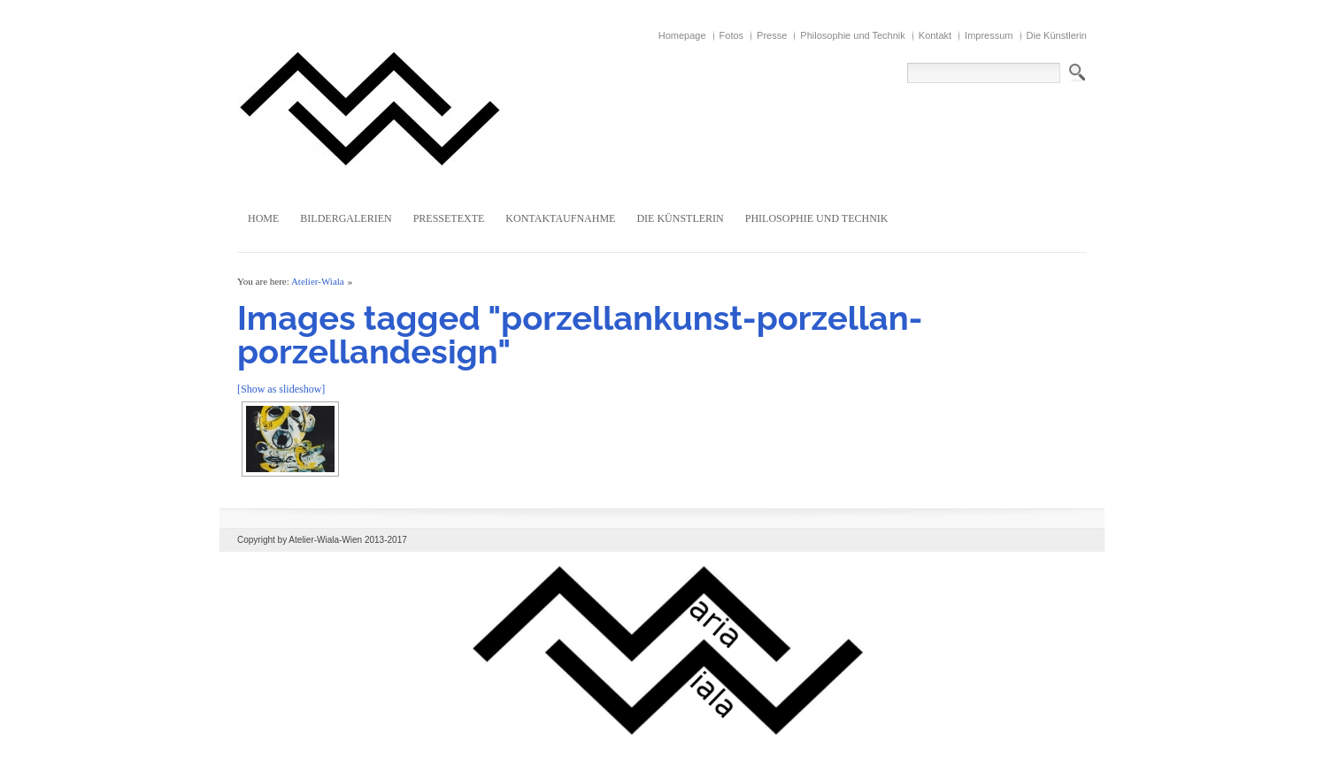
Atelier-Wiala (317, 281)
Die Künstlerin (1057, 35)
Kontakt (935, 35)
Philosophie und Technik (852, 35)
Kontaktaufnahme (560, 218)
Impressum (988, 35)
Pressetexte (449, 218)
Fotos (732, 35)
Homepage (682, 35)
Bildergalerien (345, 218)
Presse (772, 35)
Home (263, 218)
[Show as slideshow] (281, 389)
